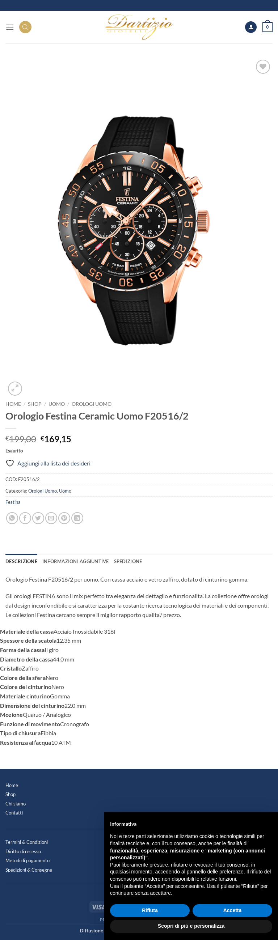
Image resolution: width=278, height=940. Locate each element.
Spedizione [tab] (128, 561)
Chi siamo (15, 804)
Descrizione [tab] (21, 561)
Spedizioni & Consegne (28, 870)
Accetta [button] (232, 910)
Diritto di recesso (23, 851)
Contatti (14, 813)
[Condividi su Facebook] (25, 518)
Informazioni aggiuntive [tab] (75, 561)
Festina (13, 502)
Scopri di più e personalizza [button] (191, 926)
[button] (9, 27)
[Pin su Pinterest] (64, 518)
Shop (35, 404)
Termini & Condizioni (26, 842)
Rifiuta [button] (150, 910)
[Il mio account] (251, 27)
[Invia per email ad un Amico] (51, 518)
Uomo (57, 404)
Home (13, 404)
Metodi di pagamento (27, 860)
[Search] (25, 27)
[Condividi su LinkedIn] (77, 518)
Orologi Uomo (91, 404)
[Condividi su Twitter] (38, 518)
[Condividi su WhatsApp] (12, 518)
